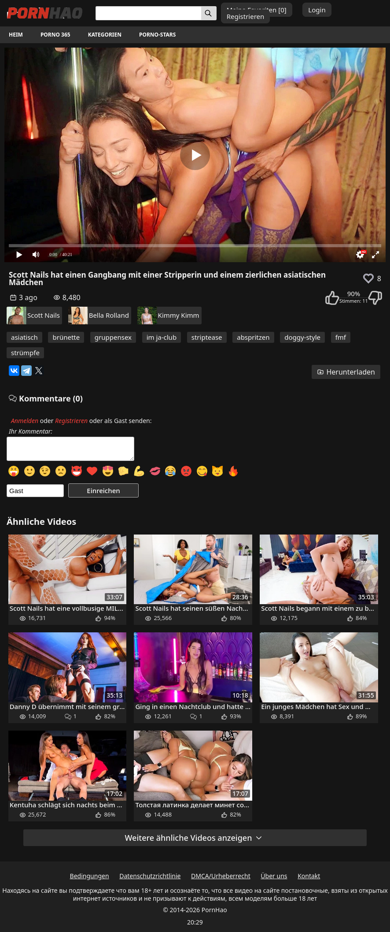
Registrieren (246, 16)
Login (316, 9)
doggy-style (302, 337)
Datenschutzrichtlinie (149, 876)
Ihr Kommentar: (30, 431)
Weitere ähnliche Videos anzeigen (194, 837)
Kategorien (104, 34)
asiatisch (24, 337)
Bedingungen (89, 876)
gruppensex (113, 337)
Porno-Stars (157, 34)
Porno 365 (55, 34)
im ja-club (162, 337)
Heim (16, 34)
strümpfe (25, 352)
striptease (206, 337)
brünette (66, 337)
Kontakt (309, 876)
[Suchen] (209, 13)
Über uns (274, 876)
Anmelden (24, 420)
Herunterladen (346, 372)
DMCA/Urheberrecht (220, 876)
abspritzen (253, 337)
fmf (340, 337)
